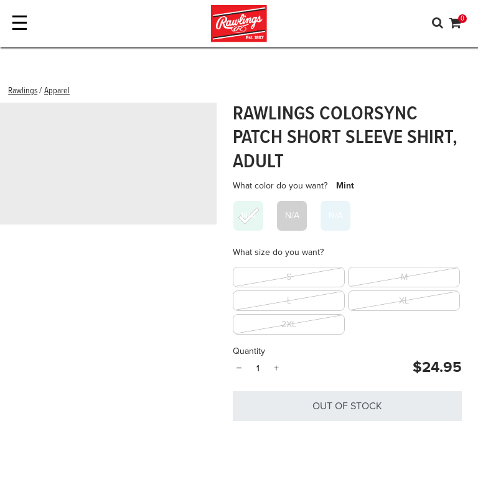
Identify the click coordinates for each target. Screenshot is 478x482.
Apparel (57, 90)
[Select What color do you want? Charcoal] (291, 215)
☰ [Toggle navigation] (20, 23)
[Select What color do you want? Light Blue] (335, 215)
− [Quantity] (238, 368)
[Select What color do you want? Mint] (248, 215)
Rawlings (22, 90)
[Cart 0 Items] (455, 24)
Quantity (249, 351)
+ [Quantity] (276, 368)
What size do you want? (278, 252)
